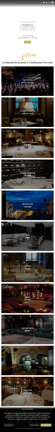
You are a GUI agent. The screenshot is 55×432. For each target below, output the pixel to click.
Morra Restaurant (8, 4)
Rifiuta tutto (34, 425)
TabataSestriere (27, 320)
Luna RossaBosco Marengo (27, 103)
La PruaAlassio (27, 289)
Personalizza (9, 425)
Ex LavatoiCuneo (27, 382)
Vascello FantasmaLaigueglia (27, 196)
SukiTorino (27, 258)
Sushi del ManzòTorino (27, 351)
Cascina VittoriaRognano (27, 165)
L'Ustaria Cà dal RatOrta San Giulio (27, 134)
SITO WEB (27, 64)
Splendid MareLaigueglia (27, 227)
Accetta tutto (46, 425)
